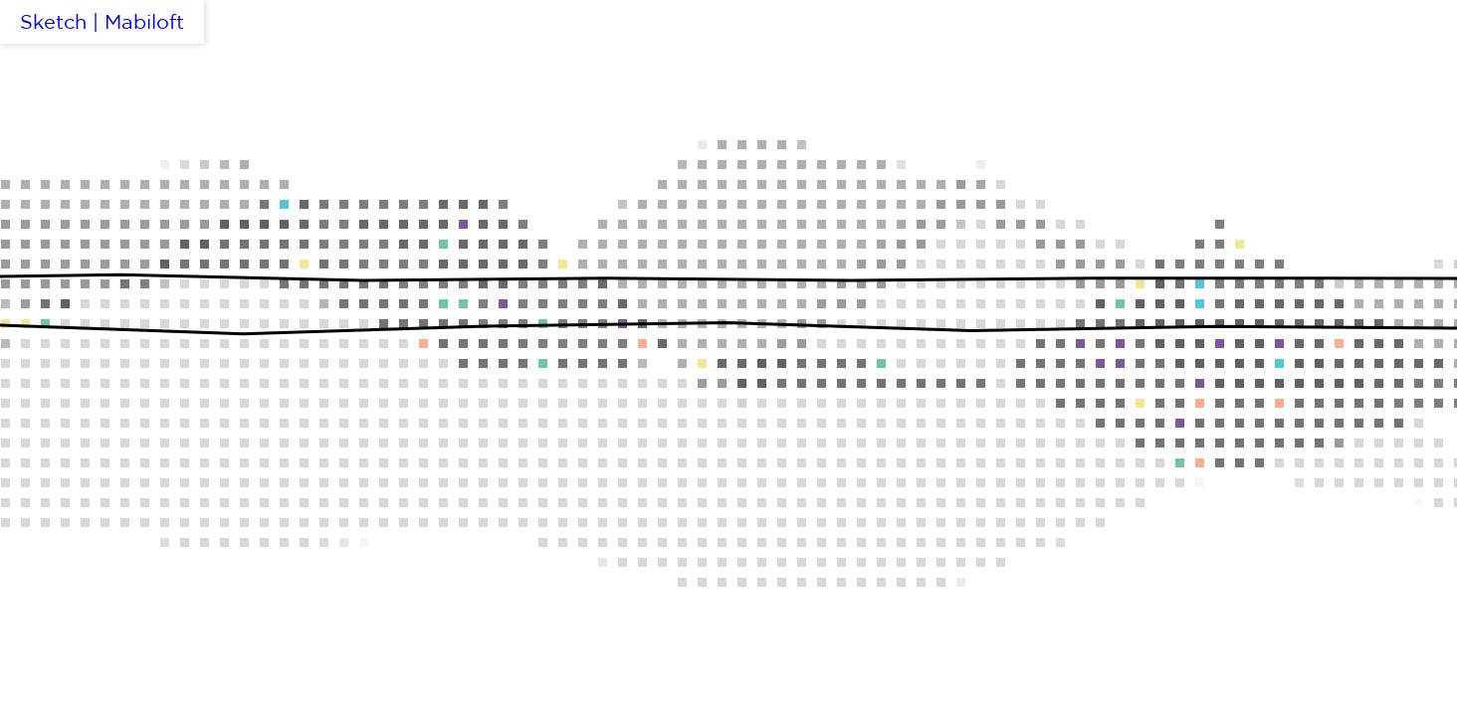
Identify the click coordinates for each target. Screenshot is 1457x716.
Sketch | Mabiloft (102, 21)
